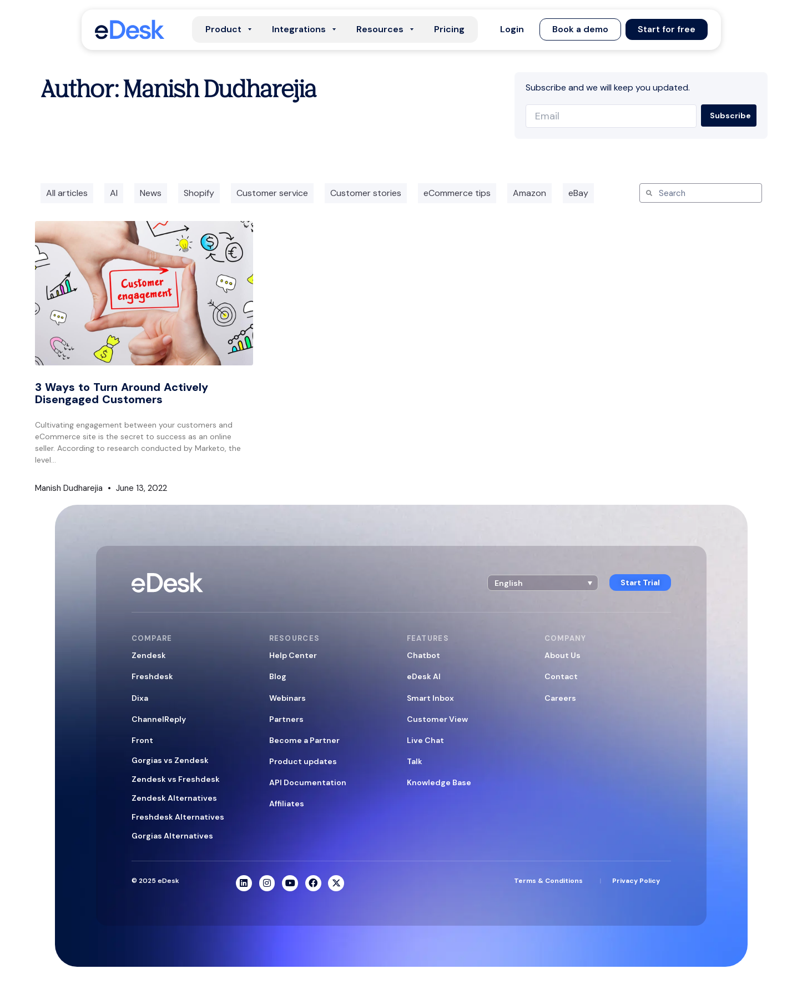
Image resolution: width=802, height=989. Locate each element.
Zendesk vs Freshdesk (176, 779)
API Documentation (307, 782)
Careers (560, 698)
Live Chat (425, 740)
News (151, 193)
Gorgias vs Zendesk (170, 760)
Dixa (140, 698)
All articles (67, 193)
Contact (561, 676)
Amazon (529, 193)
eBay (578, 193)
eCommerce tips (457, 193)
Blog (277, 676)
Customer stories (365, 193)
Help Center (293, 655)
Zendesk (149, 655)
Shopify (199, 193)
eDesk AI (424, 676)
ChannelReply (159, 719)
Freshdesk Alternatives (178, 817)
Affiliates (286, 804)
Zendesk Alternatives (174, 798)
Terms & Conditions (548, 880)
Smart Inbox (430, 698)
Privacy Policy (636, 880)
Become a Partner (304, 740)
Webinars (287, 698)
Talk (414, 761)
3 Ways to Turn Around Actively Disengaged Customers (121, 393)
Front (142, 740)
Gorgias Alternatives (172, 836)
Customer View (437, 719)
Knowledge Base (439, 782)
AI (114, 193)
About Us (562, 655)
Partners (286, 719)
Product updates (303, 761)
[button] (512, 29)
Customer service (272, 193)
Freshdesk (152, 676)
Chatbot (423, 655)
